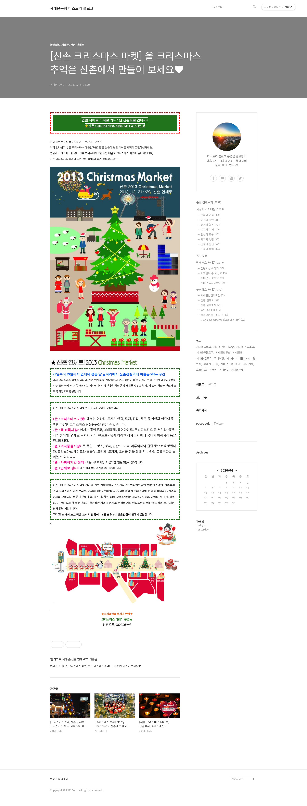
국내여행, (219, 358)
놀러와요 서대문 (209, 289)
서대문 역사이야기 (213, 283)
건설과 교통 (210, 234)
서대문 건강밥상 (212, 278)
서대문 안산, (238, 370)
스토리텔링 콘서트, (206, 370)
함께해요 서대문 (210, 262)
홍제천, (208, 364)
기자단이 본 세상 (214, 273)
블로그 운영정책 (59, 779)
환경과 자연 (210, 220)
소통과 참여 (210, 249)
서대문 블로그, (204, 358)
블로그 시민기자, (244, 364)
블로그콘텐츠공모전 (214, 315)
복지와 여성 (210, 229)
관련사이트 (237, 779)
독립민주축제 (211, 310)
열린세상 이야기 (213, 268)
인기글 (212, 384)
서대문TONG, (243, 358)
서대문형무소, (223, 352)
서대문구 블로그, (245, 347)
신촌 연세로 (210, 300)
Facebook (203, 423)
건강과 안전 (210, 244)
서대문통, (238, 352)
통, (254, 358)
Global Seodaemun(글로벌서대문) (223, 320)
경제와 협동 (210, 225)
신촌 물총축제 (211, 305)
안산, (199, 364)
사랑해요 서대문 (210, 209)
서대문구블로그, (205, 352)
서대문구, (224, 370)
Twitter (219, 423)
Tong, (231, 347)
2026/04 (227, 470)
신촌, (216, 364)
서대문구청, (227, 364)
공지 (201, 256)
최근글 (200, 384)
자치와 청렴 (210, 239)
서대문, (230, 358)
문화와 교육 (210, 215)
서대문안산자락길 (213, 295)
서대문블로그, (204, 347)
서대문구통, (219, 347)
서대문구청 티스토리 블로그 (71, 8)
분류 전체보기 (208, 202)
